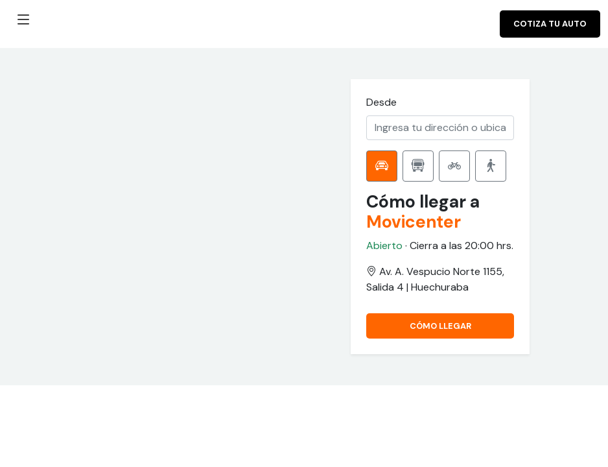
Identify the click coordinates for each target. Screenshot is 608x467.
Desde (381, 102)
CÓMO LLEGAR (440, 325)
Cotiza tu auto (550, 23)
